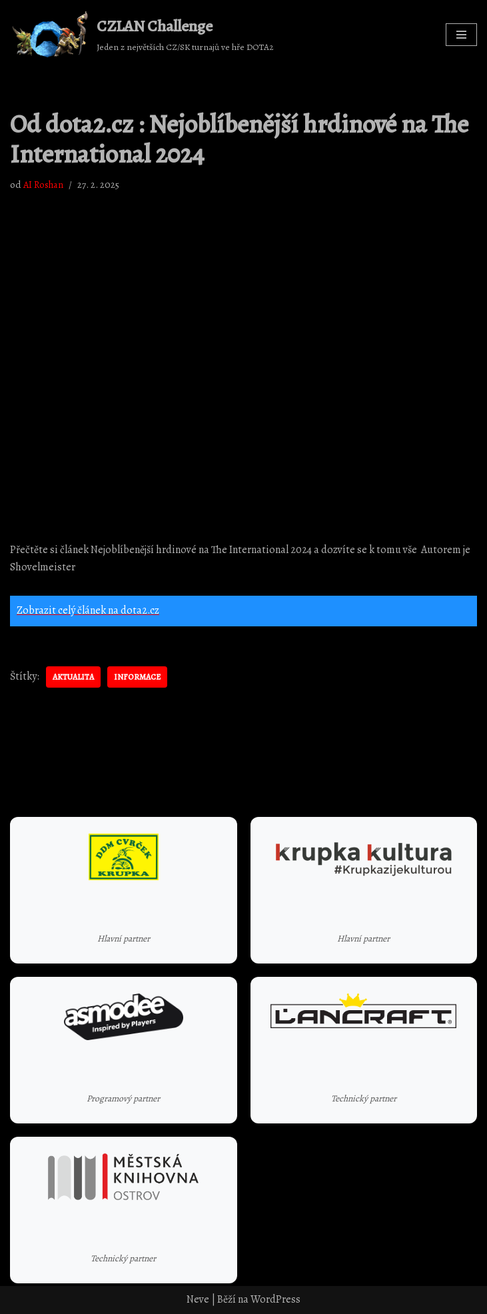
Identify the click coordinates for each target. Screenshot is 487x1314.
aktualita (73, 677)
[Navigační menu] (461, 34)
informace (137, 677)
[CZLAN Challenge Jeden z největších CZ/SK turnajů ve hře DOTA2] (142, 34)
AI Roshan (43, 184)
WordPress (275, 1299)
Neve (198, 1299)
